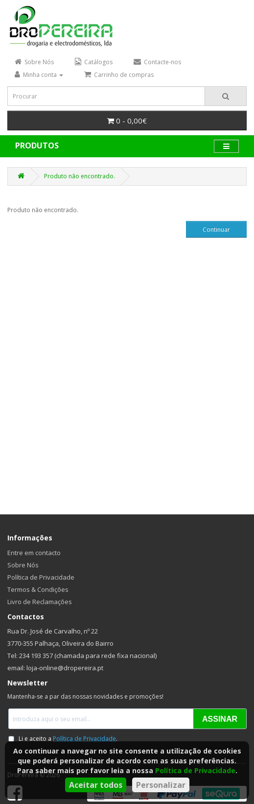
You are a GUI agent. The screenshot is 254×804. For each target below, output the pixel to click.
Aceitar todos (95, 785)
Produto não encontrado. (79, 176)
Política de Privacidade (195, 770)
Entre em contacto (34, 552)
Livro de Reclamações (39, 601)
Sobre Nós (23, 564)
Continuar (216, 229)
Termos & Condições (38, 589)
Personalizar (160, 785)
